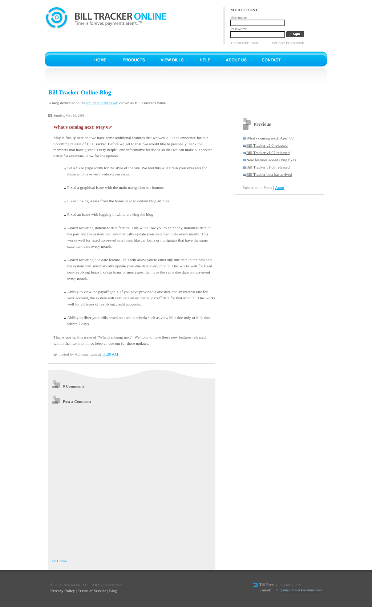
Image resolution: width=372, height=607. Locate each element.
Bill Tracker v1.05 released (268, 167)
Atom (279, 187)
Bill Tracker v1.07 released (268, 152)
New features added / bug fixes (271, 160)
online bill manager (102, 103)
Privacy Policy (62, 590)
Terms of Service (92, 590)
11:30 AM (110, 354)
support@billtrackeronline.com (299, 590)
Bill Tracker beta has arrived (269, 174)
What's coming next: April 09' (270, 138)
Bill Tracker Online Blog (79, 92)
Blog (113, 590)
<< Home (58, 561)
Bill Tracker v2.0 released (267, 145)
